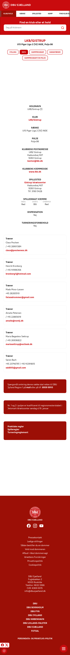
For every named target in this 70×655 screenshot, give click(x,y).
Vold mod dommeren (35, 549)
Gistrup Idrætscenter (35, 183)
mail (28, 388)
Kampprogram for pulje (35, 58)
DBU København (35, 619)
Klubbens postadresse (35, 149)
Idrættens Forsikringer (35, 557)
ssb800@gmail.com (16, 368)
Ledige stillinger (35, 542)
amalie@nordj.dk (14, 321)
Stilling (12, 52)
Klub (35, 117)
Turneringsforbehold (35, 223)
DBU (35, 604)
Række (35, 128)
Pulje (35, 139)
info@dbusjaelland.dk (35, 591)
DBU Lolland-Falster (35, 623)
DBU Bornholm (35, 608)
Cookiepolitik (35, 565)
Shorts (35, 202)
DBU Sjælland (35, 627)
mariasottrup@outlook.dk (19, 344)
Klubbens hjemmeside (35, 169)
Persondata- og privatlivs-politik (35, 639)
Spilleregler (13, 430)
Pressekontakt (35, 538)
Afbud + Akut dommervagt (35, 553)
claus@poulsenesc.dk (16, 251)
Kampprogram (37, 52)
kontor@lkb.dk (35, 161)
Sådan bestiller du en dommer (35, 545)
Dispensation (35, 212)
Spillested (35, 180)
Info (24, 52)
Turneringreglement (18, 433)
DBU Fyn (35, 612)
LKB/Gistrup (35, 120)
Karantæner (55, 52)
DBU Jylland (35, 615)
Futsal (35, 631)
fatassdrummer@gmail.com (20, 297)
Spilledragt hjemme (35, 199)
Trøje (23, 202)
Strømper (47, 202)
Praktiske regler (16, 427)
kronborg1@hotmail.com (18, 274)
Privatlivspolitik (35, 561)
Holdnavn (35, 106)
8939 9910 (47, 388)
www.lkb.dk (35, 172)
